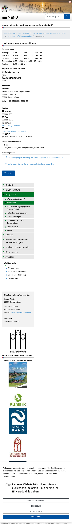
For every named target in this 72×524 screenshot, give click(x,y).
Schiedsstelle (12, 227)
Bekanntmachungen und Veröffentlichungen (17, 241)
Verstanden (36, 517)
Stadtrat (9, 185)
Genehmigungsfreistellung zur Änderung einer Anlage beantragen (34, 158)
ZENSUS (10, 230)
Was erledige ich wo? (16, 199)
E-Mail (7, 312)
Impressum (36, 506)
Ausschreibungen (14, 217)
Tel (5, 307)
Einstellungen (36, 511)
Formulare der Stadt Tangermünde (15, 221)
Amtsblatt (10, 257)
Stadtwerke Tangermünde (17, 247)
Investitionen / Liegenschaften (19, 36)
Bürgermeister (12, 252)
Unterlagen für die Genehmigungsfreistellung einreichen (29, 164)
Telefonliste (66, 13)
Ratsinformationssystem (17, 213)
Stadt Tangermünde (12, 33)
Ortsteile (9, 234)
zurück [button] (8, 173)
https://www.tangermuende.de (14, 131)
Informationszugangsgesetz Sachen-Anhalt (18, 208)
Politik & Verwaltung (41, 13)
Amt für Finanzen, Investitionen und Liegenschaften (44, 33)
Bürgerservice (55, 13)
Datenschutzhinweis (36, 500)
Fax (5, 309)
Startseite (29, 13)
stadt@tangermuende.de (21, 312)
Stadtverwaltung (13, 190)
